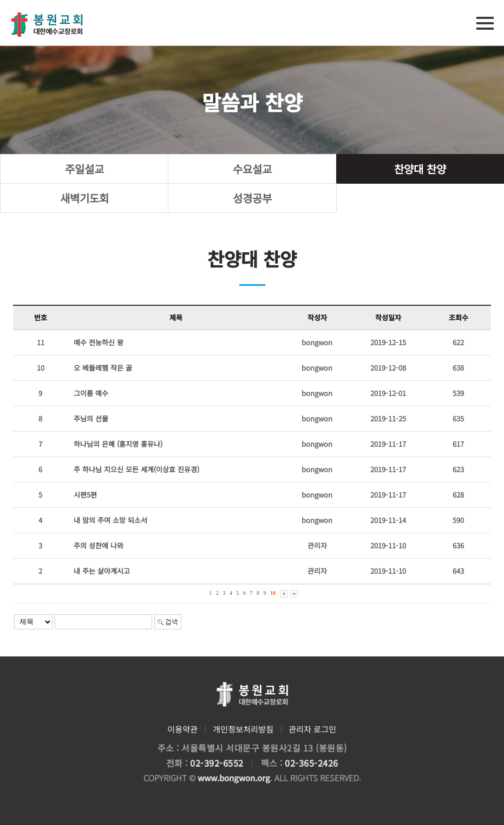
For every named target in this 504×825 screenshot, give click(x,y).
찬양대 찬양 (420, 169)
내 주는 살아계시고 (102, 571)
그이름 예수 (91, 393)
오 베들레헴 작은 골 (103, 368)
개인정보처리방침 (243, 729)
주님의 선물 (91, 418)
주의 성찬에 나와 (98, 545)
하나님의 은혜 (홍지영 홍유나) (118, 444)
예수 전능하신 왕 (98, 342)
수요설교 (252, 169)
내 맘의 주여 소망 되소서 (110, 520)
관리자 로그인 (312, 729)
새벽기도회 (84, 198)
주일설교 (84, 169)
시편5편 (85, 494)
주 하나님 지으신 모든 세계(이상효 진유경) (136, 469)
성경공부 (252, 198)
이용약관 (182, 729)
